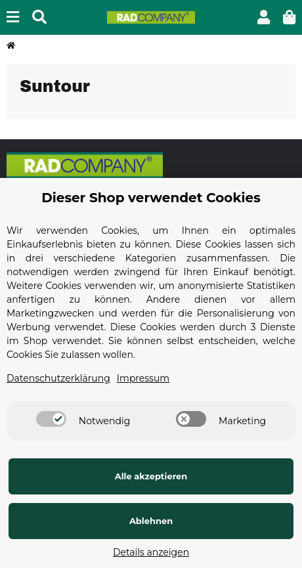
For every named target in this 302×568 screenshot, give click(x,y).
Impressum (143, 378)
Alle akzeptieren (151, 476)
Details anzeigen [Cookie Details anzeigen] (151, 552)
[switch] (51, 419)
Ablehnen (151, 520)
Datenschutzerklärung (58, 378)
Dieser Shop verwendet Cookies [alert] (151, 198)
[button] (263, 17)
